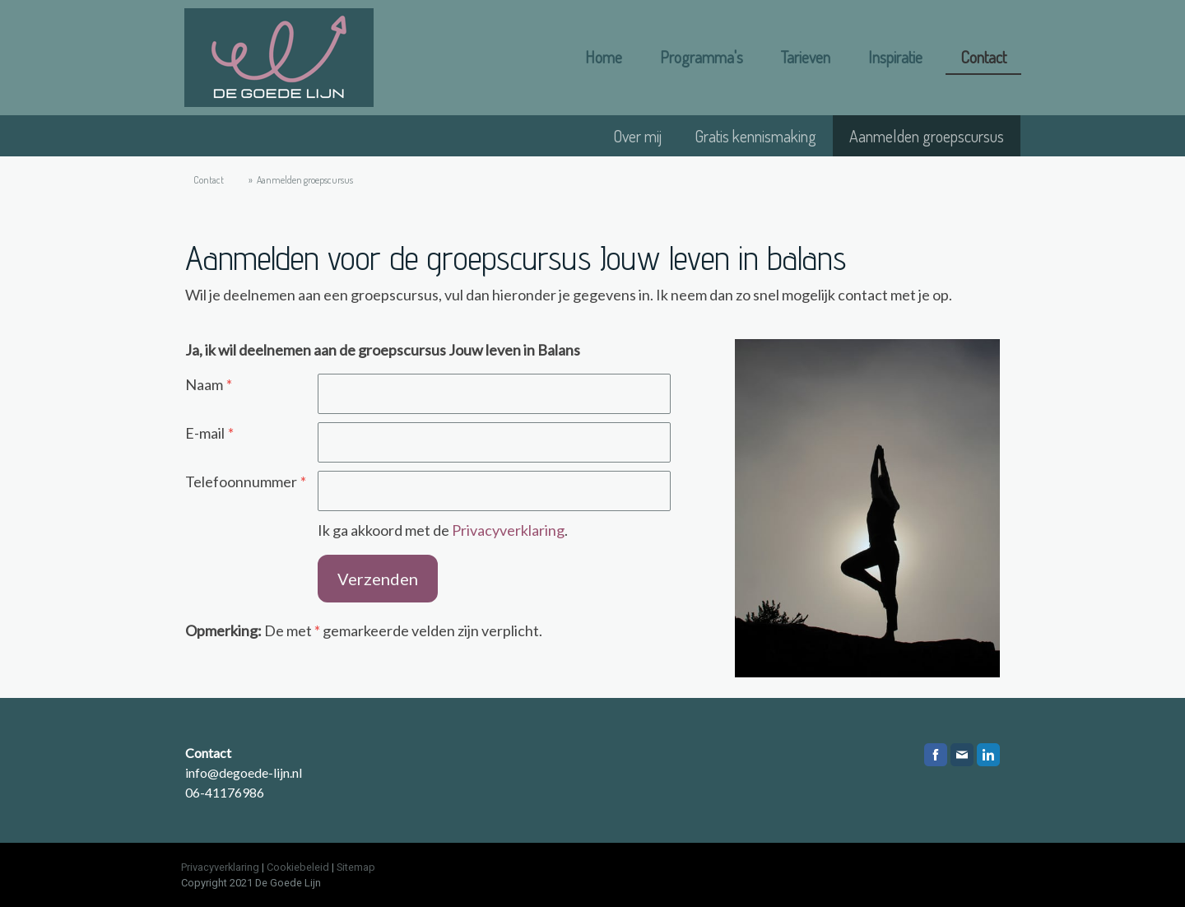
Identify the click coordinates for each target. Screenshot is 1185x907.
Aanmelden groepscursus (926, 136)
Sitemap (356, 867)
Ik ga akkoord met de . (443, 530)
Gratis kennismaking (755, 136)
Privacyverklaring (508, 530)
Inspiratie (895, 56)
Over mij (637, 136)
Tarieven (805, 56)
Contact (983, 56)
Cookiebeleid (298, 867)
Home (603, 56)
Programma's (701, 56)
